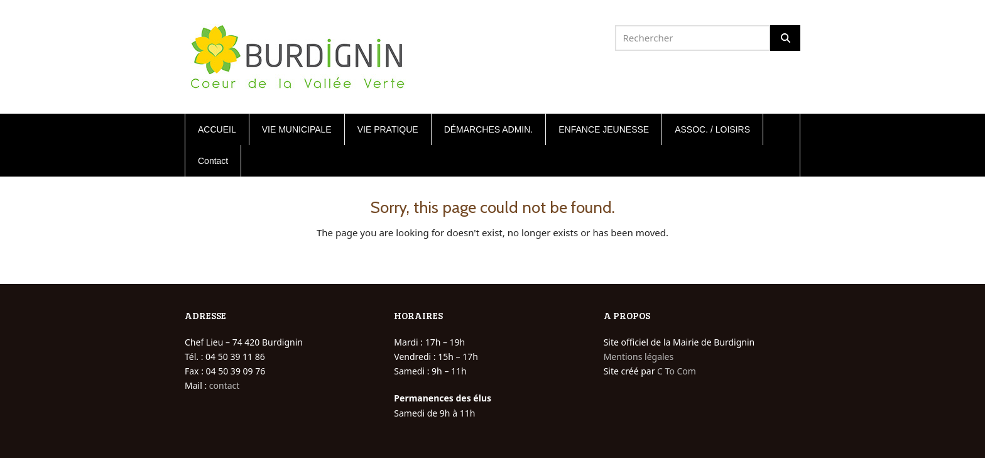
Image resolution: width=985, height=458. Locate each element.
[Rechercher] (785, 38)
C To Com (676, 371)
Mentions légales (639, 357)
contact (224, 385)
